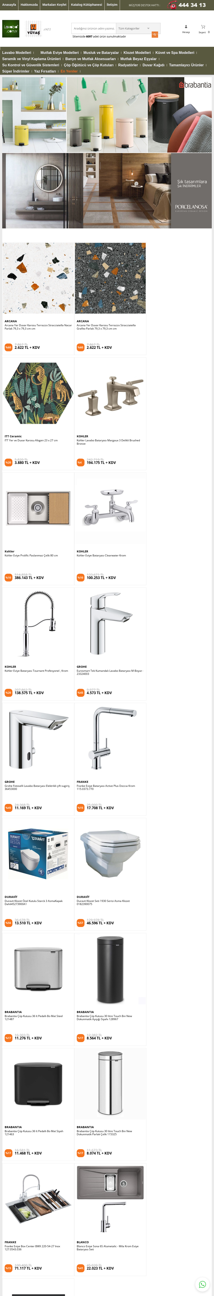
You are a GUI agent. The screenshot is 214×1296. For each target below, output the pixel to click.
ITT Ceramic (152, 183)
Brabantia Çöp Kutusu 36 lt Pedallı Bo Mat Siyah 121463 (173, 640)
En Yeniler (69, 71)
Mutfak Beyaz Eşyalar (138, 59)
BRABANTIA (13, 634)
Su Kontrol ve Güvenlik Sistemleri (30, 65)
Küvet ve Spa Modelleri (174, 53)
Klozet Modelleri (137, 53)
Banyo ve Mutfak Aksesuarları (90, 59)
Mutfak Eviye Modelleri (60, 53)
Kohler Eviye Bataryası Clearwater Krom (169, 299)
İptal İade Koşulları (156, 1110)
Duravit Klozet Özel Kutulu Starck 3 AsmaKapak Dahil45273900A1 (103, 527)
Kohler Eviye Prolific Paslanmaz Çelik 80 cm (101, 299)
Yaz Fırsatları (45, 71)
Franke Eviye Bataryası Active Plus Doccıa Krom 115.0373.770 (34, 527)
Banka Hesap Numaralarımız (163, 1123)
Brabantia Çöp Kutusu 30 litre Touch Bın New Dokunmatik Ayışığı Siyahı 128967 (102, 640)
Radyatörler (128, 65)
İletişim (112, 4)
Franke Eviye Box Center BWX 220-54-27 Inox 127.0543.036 (102, 753)
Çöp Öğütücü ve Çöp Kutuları (89, 65)
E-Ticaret (93, 1272)
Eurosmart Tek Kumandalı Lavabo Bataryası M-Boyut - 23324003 (107, 414)
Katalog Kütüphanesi (86, 4)
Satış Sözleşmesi (155, 1084)
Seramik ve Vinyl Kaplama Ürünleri (31, 59)
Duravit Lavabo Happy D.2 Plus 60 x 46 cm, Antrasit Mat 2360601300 (36, 866)
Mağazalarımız (11, 1157)
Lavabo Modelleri (16, 53)
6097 (89, 36)
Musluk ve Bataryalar (101, 53)
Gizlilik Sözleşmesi (156, 1090)
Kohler (79, 296)
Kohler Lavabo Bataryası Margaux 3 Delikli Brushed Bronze (36, 301)
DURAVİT (81, 521)
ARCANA (11, 183)
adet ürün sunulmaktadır (109, 36)
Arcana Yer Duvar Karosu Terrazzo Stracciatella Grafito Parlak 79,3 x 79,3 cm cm (104, 188)
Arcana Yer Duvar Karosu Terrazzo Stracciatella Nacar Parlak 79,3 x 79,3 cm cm (34, 188)
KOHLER (10, 296)
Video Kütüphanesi (13, 1177)
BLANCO (150, 747)
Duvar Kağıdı (154, 65)
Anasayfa (9, 4)
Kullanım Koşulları (156, 1104)
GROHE (79, 408)
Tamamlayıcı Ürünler (186, 65)
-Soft (84, 1272)
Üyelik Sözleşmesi (156, 1117)
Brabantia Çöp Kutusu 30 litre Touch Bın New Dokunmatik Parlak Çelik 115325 (32, 753)
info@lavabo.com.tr (94, 1179)
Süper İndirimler (15, 71)
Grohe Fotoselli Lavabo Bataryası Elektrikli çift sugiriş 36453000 (176, 414)
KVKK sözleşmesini (19, 1006)
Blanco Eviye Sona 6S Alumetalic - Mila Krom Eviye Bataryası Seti (175, 753)
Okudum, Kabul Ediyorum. (32, 1006)
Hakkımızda (29, 4)
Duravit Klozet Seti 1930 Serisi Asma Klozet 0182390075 (170, 527)
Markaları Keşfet (54, 4)
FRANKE (10, 521)
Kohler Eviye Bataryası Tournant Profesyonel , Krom (36, 412)
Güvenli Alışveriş (155, 1097)
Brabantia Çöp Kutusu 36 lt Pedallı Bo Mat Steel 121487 (34, 640)
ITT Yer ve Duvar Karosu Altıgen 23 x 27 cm (170, 187)
